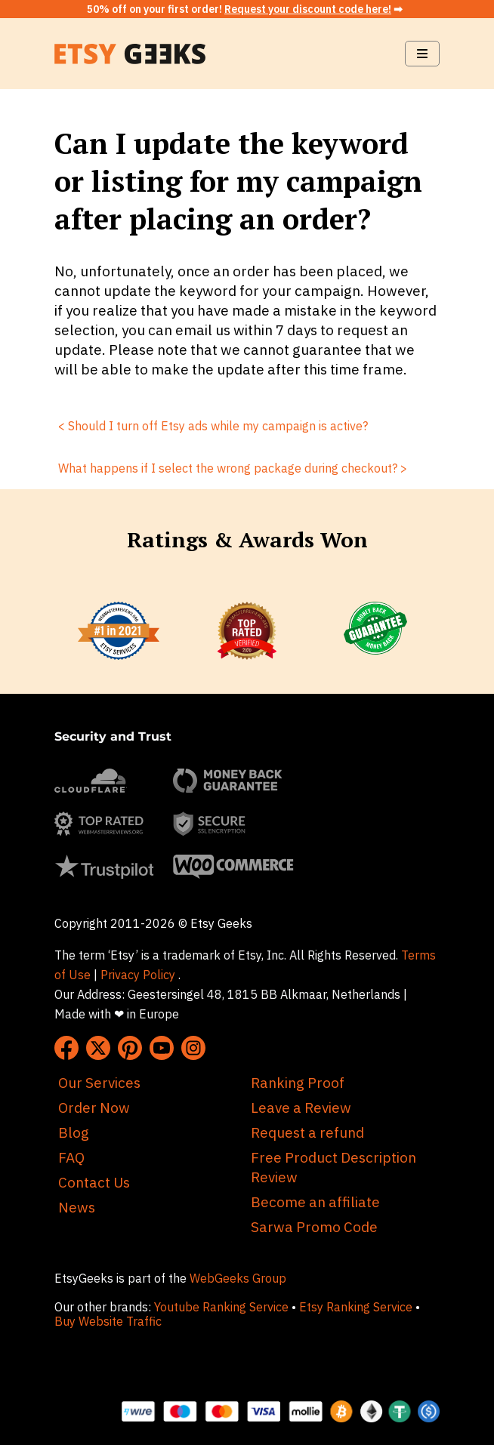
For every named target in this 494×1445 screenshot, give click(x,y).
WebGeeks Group (238, 1278)
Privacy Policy (137, 974)
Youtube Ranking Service (221, 1306)
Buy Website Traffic (109, 1321)
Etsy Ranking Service (355, 1306)
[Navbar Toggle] (422, 53)
